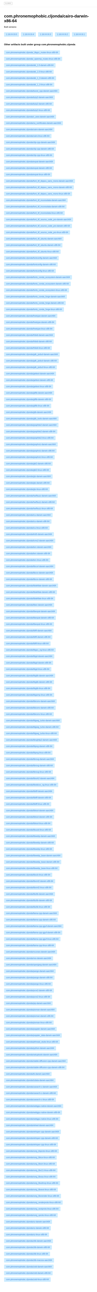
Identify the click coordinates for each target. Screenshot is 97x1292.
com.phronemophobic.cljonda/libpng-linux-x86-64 (28, 753)
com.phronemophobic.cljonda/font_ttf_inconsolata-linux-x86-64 (34, 213)
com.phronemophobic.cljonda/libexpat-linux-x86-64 (29, 624)
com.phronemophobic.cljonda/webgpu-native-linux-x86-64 (32, 1119)
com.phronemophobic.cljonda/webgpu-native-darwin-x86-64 (33, 1112)
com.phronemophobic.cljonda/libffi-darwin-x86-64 (28, 637)
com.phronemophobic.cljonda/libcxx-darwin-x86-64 (29, 579)
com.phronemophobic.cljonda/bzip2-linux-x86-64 (28, 110)
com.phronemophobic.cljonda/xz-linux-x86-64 (26, 1234)
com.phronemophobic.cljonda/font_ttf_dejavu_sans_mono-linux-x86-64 (38, 194)
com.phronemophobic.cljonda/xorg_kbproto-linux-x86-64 (31, 1151)
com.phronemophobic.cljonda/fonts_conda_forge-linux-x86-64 (34, 309)
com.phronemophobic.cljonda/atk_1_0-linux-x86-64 (29, 85)
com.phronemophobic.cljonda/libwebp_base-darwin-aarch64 (33, 855)
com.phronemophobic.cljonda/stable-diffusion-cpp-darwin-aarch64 (36, 1061)
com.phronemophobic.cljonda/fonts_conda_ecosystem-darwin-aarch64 (38, 277)
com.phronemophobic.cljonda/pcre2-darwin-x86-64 (29, 990)
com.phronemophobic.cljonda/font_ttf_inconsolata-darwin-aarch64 (36, 200)
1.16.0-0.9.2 (62, 34)
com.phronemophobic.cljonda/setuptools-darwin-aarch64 (31, 1055)
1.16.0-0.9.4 (28, 34)
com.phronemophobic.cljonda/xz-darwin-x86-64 (27, 1228)
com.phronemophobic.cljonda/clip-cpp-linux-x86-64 (29, 155)
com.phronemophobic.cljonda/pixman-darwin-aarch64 (30, 1010)
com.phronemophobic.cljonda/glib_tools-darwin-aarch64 (31, 419)
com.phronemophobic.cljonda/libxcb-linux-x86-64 (28, 875)
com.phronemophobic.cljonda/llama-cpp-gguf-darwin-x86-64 (33, 932)
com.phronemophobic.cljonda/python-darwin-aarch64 (30, 1048)
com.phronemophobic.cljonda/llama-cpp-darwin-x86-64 (31, 920)
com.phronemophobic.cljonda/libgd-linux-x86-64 (27, 669)
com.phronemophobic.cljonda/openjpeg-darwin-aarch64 (31, 965)
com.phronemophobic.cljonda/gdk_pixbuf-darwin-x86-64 (31, 361)
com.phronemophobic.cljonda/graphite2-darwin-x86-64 (30, 431)
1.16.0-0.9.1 (79, 34)
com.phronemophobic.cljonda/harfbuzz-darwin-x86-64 (30, 502)
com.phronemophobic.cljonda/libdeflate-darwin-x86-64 (30, 592)
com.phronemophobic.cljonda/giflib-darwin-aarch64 (29, 393)
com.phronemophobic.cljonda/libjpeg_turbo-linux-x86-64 (31, 733)
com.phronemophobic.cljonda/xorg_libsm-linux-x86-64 (30, 1164)
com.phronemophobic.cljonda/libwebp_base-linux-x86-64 (31, 868)
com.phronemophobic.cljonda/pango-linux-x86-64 (28, 984)
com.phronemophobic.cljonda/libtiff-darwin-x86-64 (28, 798)
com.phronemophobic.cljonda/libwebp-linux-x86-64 (29, 849)
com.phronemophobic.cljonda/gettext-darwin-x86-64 (29, 380)
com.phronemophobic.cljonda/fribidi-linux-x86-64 (28, 348)
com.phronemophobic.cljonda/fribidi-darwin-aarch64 (29, 335)
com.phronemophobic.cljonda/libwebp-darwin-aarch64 (30, 836)
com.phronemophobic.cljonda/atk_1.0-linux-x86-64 (29, 72)
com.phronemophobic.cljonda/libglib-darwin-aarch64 (29, 676)
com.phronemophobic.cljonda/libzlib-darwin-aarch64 (29, 894)
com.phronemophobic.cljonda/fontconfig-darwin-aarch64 (31, 258)
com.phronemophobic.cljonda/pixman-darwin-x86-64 (29, 1016)
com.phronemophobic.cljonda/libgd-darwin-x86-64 (28, 663)
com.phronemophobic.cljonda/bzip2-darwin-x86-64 (29, 104)
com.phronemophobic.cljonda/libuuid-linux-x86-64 (28, 830)
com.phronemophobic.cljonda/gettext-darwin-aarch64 (30, 374)
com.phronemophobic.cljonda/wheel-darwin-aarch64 (29, 1125)
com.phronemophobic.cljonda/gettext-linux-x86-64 (28, 386)
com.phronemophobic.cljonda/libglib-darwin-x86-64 (29, 682)
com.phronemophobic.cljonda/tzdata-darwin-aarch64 (30, 1080)
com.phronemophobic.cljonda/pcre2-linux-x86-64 (28, 997)
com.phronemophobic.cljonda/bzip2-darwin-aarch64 (29, 97)
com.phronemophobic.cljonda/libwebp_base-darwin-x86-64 (32, 862)
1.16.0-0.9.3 (45, 34)
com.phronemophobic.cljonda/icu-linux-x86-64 (27, 528)
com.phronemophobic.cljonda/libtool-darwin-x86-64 (29, 817)
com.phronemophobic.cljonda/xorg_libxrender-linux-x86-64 (32, 1196)
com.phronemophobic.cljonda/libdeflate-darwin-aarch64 (31, 586)
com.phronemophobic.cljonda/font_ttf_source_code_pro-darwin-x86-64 (38, 226)
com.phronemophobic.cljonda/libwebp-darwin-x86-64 (30, 843)
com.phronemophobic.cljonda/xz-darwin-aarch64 (28, 1222)
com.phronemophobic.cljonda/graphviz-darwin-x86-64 (30, 451)
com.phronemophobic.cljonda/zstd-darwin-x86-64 (28, 1273)
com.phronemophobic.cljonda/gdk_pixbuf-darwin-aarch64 (32, 354)
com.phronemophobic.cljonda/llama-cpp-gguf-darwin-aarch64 (33, 926)
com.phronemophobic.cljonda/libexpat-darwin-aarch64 (30, 611)
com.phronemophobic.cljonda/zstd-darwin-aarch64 (29, 1267)
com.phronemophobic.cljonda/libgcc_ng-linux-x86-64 (30, 650)
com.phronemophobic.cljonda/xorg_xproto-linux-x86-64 (31, 1215)
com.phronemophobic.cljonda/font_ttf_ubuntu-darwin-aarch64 (34, 239)
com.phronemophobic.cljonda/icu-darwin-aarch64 (28, 515)
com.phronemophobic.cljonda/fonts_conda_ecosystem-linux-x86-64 (36, 290)
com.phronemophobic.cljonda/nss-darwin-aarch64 (28, 958)
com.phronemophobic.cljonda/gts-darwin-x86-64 (28, 483)
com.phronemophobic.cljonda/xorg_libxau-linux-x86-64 (30, 1177)
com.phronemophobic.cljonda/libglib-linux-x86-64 (28, 688)
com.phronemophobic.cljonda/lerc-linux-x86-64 (27, 560)
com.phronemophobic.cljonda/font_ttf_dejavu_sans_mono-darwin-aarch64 (39, 181)
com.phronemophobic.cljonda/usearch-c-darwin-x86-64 (31, 1093)
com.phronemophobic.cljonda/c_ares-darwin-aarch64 (30, 117)
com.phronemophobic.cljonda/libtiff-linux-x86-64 (27, 804)
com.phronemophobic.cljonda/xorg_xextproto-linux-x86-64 (32, 1209)
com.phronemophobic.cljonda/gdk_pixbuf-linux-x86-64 (30, 367)
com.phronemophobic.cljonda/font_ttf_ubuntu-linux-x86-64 (32, 252)
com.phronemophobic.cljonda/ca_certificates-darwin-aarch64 (33, 123)
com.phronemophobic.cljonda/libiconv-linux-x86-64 (29, 714)
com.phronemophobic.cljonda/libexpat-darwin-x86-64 (30, 618)
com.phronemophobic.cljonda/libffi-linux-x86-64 (27, 643)
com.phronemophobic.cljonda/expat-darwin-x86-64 (29, 168)
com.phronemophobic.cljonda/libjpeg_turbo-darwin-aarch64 (33, 720)
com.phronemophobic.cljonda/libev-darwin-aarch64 (29, 605)
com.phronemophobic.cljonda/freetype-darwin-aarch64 (30, 316)
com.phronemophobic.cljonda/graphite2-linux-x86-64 (30, 438)
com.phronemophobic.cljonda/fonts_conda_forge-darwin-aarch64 (35, 297)
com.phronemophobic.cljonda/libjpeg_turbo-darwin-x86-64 (32, 727)
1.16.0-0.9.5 (11, 34)
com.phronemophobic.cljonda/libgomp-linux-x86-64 (29, 695)
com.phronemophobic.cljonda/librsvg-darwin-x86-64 (29, 765)
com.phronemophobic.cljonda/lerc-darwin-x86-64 (28, 553)
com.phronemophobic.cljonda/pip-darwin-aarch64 (28, 1003)
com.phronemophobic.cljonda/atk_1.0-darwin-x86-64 (30, 65)
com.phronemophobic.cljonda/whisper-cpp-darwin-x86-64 (32, 1138)
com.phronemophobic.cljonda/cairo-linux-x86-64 (27, 136)
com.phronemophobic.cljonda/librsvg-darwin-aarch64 (30, 759)
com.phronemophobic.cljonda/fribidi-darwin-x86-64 (29, 341)
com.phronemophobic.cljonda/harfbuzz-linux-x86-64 (29, 508)
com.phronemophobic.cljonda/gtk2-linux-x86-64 (27, 470)
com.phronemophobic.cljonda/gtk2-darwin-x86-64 (28, 464)
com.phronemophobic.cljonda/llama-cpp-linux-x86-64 (30, 945)
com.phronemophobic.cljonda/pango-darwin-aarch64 (30, 971)
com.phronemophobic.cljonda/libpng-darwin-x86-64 (29, 746)
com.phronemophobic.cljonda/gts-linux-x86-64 (27, 489)
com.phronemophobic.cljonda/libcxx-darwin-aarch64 (29, 573)
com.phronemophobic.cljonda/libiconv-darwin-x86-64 (30, 708)
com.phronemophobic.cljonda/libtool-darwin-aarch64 (29, 810)
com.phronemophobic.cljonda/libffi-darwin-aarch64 (28, 631)
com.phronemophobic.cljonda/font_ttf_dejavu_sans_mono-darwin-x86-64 (39, 187)
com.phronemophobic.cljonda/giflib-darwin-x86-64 (28, 399)
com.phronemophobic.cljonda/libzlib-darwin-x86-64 (29, 900)
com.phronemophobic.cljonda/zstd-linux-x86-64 (27, 1279)
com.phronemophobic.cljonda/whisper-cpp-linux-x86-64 (31, 1144)
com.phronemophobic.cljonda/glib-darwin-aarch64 (28, 412)
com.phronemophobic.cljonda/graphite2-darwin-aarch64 (31, 425)
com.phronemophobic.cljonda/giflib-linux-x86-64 (27, 406)
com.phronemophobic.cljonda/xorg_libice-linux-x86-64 (30, 1157)
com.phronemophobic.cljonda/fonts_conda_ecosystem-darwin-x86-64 (37, 284)
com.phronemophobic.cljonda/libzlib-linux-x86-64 (28, 907)
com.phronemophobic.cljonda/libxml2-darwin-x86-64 (29, 881)
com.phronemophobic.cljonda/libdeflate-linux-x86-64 (29, 598)
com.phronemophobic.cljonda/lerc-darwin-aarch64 (28, 547)
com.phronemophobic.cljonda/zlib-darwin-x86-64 (28, 1247)
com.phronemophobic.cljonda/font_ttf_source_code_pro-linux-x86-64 (37, 232)
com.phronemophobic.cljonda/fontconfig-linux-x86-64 (30, 271)
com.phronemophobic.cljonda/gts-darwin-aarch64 (28, 476)
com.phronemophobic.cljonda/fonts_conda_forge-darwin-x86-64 (35, 303)
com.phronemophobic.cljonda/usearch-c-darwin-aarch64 (31, 1087)
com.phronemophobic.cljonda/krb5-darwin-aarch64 (29, 534)
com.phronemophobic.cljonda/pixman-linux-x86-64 (29, 1022)
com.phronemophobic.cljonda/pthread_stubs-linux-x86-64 (32, 1042)
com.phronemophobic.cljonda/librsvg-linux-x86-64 (28, 772)
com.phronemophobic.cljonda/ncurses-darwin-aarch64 (30, 952)
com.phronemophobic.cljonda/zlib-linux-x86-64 (27, 1254)
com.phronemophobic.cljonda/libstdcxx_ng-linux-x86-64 (31, 785)
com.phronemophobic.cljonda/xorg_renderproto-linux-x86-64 (33, 1202)
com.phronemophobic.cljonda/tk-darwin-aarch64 (28, 1074)
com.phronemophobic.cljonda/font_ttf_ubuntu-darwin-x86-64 (33, 245)
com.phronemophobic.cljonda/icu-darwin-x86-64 (27, 521)
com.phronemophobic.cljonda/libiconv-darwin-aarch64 (30, 701)
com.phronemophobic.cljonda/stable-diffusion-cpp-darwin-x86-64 (35, 1067)
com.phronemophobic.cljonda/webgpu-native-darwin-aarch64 (33, 1106)
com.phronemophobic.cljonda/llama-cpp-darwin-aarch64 (31, 913)
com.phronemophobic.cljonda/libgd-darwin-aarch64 (29, 656)
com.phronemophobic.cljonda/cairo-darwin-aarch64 (29, 129)
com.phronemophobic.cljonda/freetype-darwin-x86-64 (30, 322)
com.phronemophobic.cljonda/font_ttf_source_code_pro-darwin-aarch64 (38, 219)
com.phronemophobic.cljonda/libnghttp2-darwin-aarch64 (31, 740)
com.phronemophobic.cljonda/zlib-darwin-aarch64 (28, 1241)
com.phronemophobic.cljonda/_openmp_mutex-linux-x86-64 (33, 59)
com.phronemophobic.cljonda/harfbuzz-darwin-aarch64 (31, 496)
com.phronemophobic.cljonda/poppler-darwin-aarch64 (30, 1029)
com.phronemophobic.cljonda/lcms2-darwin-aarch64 (29, 541)
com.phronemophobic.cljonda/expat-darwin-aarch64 (29, 162)
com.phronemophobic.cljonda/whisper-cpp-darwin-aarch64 (32, 1132)
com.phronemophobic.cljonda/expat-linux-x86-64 (28, 174)
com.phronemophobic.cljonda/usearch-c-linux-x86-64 (30, 1099)
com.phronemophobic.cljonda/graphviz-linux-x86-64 (29, 457)
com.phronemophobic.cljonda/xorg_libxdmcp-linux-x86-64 (32, 1183)
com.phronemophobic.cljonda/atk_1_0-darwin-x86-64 (30, 78)
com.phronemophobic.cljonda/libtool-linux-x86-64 (28, 823)
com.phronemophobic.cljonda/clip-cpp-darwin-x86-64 (30, 149)
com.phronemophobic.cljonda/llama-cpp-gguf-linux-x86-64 (32, 939)
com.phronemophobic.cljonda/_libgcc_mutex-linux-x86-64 (32, 52)
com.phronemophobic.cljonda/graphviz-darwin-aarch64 (31, 444)
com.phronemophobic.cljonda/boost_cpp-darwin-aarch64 (31, 91)
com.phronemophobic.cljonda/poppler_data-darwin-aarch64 (33, 1035)
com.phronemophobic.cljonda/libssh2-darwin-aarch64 (30, 778)
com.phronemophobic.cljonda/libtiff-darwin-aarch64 (29, 791)
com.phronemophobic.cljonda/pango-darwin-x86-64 (29, 977)
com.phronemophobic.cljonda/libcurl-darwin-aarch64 (29, 566)
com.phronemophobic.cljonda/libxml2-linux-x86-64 (28, 887)
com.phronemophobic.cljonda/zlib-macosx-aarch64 (29, 1260)
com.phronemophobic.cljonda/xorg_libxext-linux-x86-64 (31, 1189)
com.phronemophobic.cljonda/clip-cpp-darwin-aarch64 (30, 142)
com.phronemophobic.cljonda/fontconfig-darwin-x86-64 (31, 264)
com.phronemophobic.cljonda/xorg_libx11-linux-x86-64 (30, 1170)
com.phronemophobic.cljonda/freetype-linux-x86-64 (29, 329)
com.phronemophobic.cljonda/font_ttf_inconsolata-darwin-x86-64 (35, 207)
